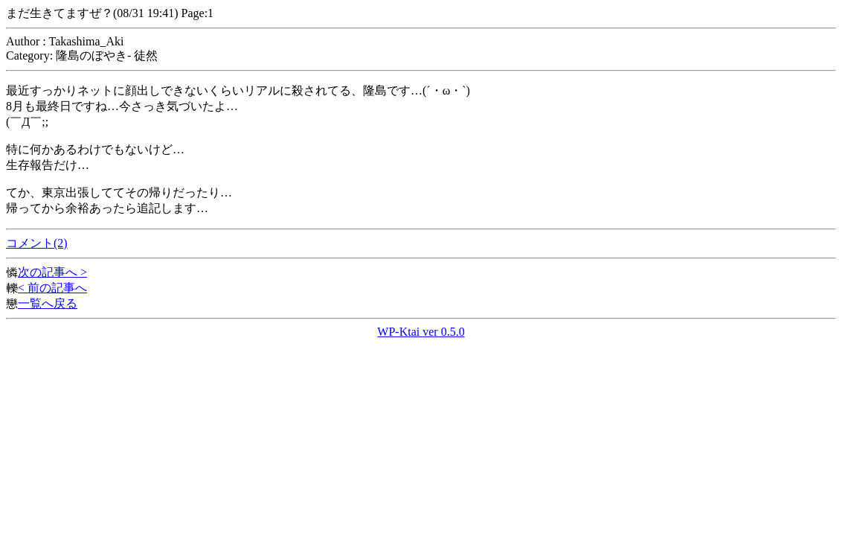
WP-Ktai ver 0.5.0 (420, 331)
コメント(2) (37, 243)
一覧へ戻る (47, 303)
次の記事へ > (52, 272)
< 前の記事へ (52, 287)
